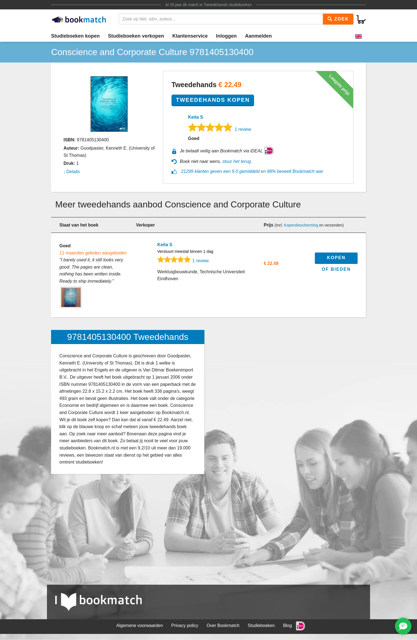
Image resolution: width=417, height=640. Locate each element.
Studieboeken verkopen (136, 36)
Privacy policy (184, 625)
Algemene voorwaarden (139, 625)
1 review (243, 129)
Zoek (338, 19)
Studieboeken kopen (75, 36)
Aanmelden (258, 36)
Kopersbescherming (301, 225)
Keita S (195, 117)
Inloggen (226, 36)
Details (73, 171)
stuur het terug (236, 161)
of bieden (336, 269)
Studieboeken (261, 625)
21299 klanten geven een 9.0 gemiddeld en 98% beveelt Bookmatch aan (252, 171)
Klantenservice (190, 36)
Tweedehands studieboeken (228, 4)
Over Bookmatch (223, 625)
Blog (287, 625)
